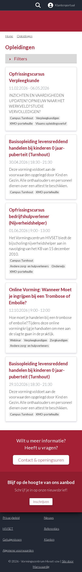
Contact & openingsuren (41, 459)
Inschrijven (41, 501)
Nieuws (49, 518)
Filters (20, 58)
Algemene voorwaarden (18, 550)
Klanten (49, 539)
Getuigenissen (12, 539)
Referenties (51, 528)
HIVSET (8, 528)
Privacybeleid (11, 518)
